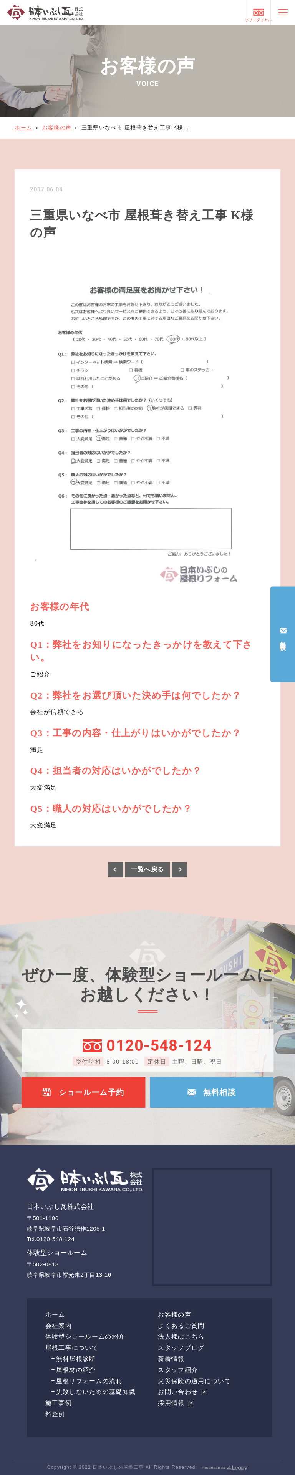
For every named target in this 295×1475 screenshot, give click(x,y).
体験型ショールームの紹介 (85, 1336)
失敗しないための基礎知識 (96, 1392)
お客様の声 (56, 127)
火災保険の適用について (194, 1381)
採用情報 (175, 1403)
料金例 (55, 1414)
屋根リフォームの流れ (89, 1381)
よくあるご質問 (181, 1325)
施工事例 (58, 1403)
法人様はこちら (181, 1336)
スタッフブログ (181, 1347)
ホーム (23, 127)
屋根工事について (71, 1347)
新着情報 (171, 1359)
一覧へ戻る (147, 869)
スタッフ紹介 (178, 1370)
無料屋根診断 (76, 1359)
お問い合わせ (182, 1392)
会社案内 (58, 1325)
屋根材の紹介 (76, 1370)
